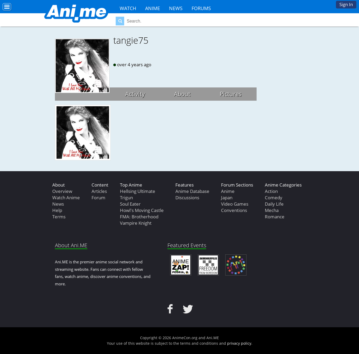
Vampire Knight (136, 223)
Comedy (273, 197)
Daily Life (274, 204)
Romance (274, 217)
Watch (128, 8)
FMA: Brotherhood (139, 217)
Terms (59, 217)
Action (271, 191)
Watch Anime (66, 197)
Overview (62, 191)
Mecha (272, 210)
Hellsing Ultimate (137, 191)
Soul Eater (130, 204)
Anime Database (192, 191)
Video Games (234, 204)
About (182, 94)
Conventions (234, 210)
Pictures (231, 94)
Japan (226, 197)
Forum (98, 197)
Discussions (187, 197)
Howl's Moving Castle (142, 210)
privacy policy (239, 343)
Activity (135, 94)
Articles (99, 191)
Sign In (346, 4)
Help (57, 210)
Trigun (126, 197)
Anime (152, 8)
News (176, 8)
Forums (201, 8)
